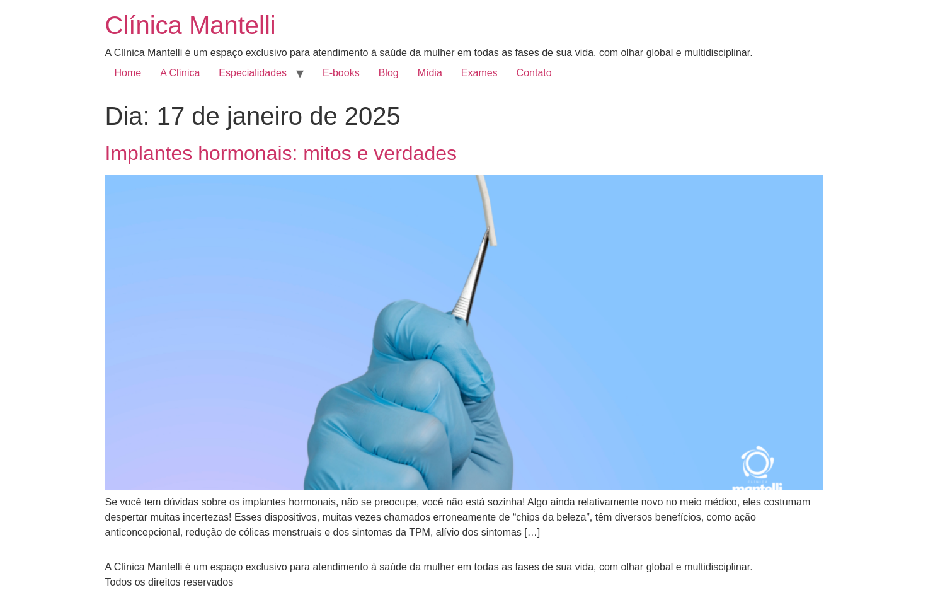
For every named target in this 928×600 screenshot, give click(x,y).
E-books (341, 72)
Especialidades (253, 72)
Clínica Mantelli (190, 25)
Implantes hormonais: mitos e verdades (281, 153)
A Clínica (180, 72)
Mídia (430, 72)
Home (128, 72)
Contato (534, 72)
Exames (479, 72)
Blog (389, 72)
